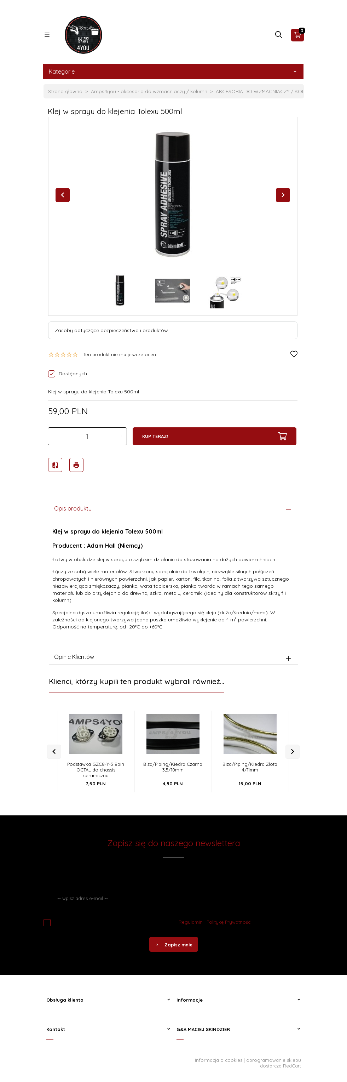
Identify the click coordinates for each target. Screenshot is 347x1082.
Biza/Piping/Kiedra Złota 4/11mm (249, 765)
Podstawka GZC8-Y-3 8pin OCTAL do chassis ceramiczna (95, 767)
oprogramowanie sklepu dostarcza (273, 1061)
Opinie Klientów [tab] (74, 654)
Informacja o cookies (218, 1058)
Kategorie (173, 71)
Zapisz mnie (173, 943)
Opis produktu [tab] (73, 506)
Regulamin (191, 920)
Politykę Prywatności (229, 920)
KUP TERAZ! (214, 436)
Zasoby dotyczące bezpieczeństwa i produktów (111, 330)
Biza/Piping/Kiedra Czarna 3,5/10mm (172, 765)
